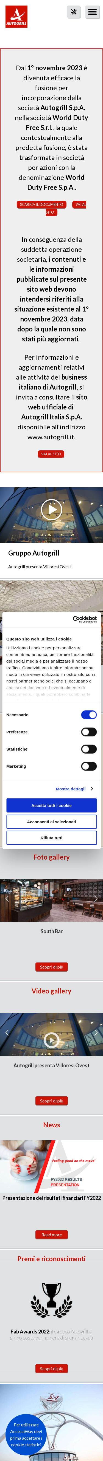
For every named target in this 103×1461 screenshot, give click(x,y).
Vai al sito (51, 454)
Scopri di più (51, 966)
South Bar (52, 931)
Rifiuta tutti (51, 837)
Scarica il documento (41, 204)
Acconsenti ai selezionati (51, 821)
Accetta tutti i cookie (51, 805)
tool (71, 21)
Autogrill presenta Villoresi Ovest (51, 1065)
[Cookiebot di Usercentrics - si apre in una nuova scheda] (73, 619)
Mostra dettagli (70, 788)
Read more (51, 1234)
